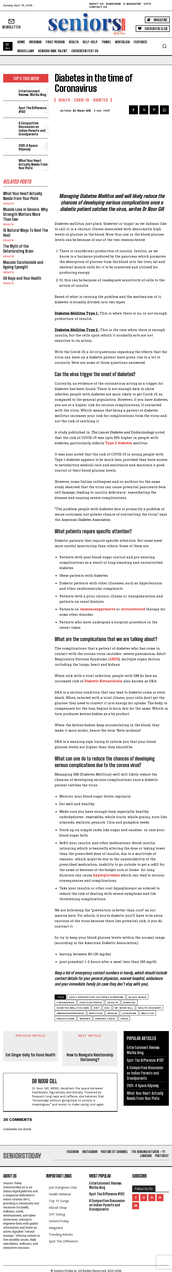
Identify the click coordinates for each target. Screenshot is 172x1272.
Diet (97, 1008)
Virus (124, 1018)
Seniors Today (105, 1018)
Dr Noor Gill (82, 110)
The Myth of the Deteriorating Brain (18, 249)
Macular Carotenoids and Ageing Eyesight (23, 265)
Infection (96, 1013)
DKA (107, 1008)
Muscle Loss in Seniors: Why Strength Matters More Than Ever (25, 214)
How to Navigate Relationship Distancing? (90, 1057)
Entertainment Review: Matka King (32, 93)
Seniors (85, 1018)
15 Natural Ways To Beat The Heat (25, 233)
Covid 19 (112, 1002)
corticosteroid (91, 1002)
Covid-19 (81, 100)
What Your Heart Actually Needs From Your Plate (33, 164)
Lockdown (129, 1013)
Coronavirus (66, 1002)
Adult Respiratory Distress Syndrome (96, 997)
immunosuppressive (70, 1013)
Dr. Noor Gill (124, 1008)
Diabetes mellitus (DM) (73, 1008)
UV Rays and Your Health (22, 278)
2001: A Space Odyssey (28, 147)
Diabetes (100, 100)
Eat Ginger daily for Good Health (30, 1055)
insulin (112, 1013)
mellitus (147, 1013)
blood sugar (138, 997)
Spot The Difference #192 (32, 110)
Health (8, 203)
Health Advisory (149, 1008)
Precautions (66, 1018)
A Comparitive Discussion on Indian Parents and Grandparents (32, 128)
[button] (164, 46)
